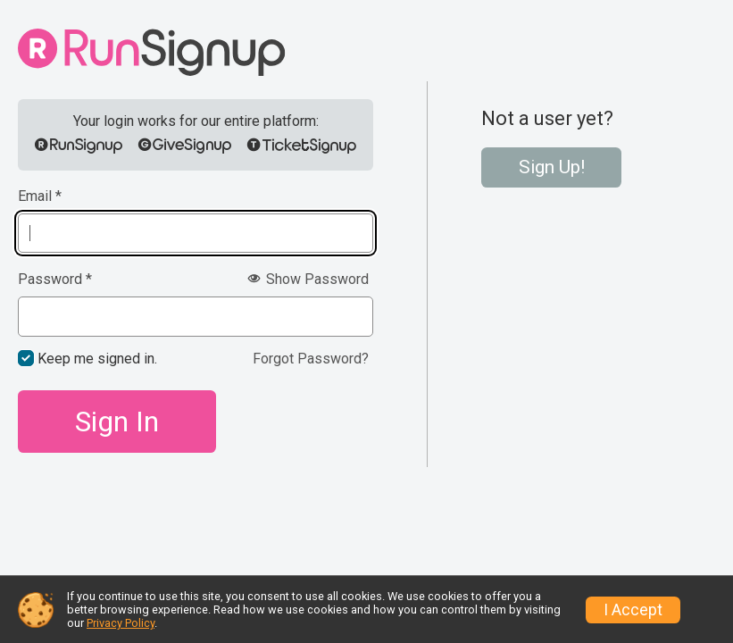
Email (40, 196)
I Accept (633, 610)
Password (55, 279)
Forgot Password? (311, 358)
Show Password (308, 279)
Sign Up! (552, 167)
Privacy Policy (120, 623)
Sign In (117, 421)
